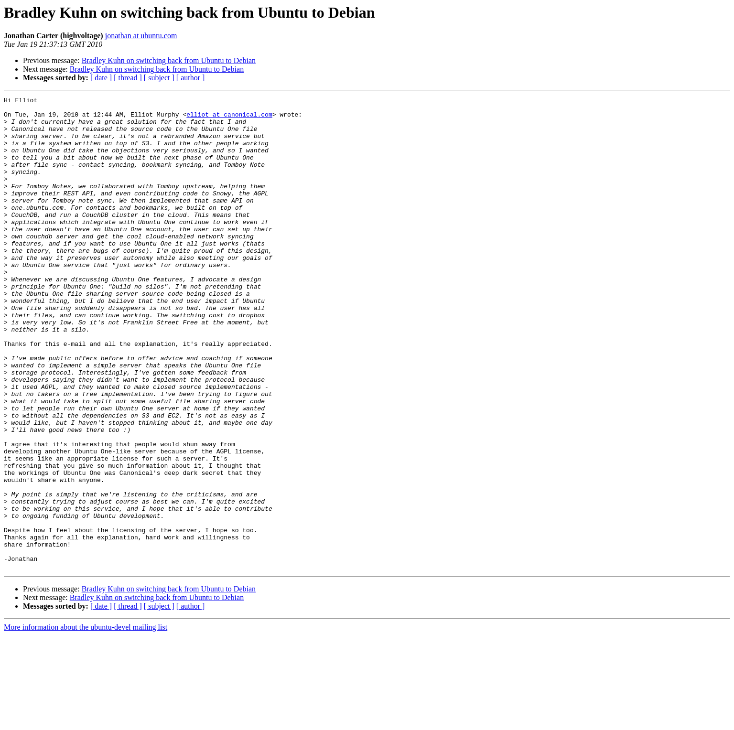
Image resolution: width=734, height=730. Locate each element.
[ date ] (101, 78)
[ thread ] (128, 78)
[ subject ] (159, 78)
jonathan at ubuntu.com (141, 36)
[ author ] (190, 78)
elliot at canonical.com (229, 118)
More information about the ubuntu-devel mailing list (85, 722)
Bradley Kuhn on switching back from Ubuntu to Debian (169, 60)
